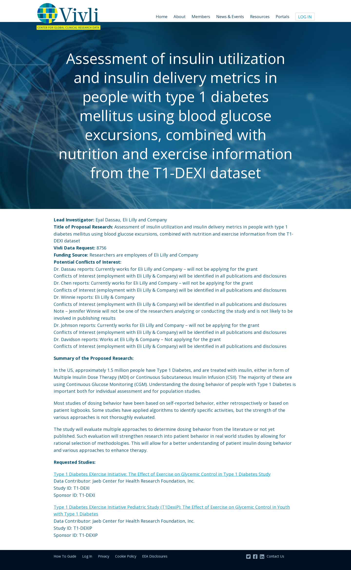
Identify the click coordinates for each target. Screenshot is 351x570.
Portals (282, 16)
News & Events (230, 16)
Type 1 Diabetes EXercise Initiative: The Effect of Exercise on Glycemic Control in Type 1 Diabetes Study (162, 474)
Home (161, 16)
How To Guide (65, 556)
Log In (305, 17)
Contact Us (275, 556)
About (179, 16)
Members (201, 16)
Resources (260, 16)
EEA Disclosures (154, 556)
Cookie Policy (125, 556)
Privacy (103, 556)
